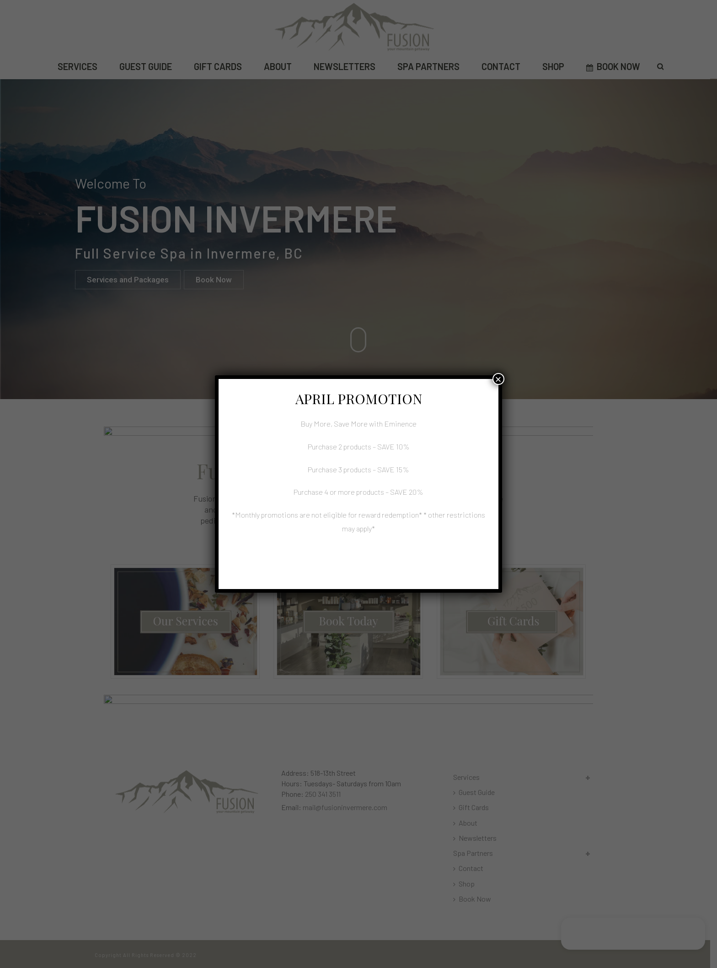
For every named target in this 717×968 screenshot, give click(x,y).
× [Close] (498, 379)
